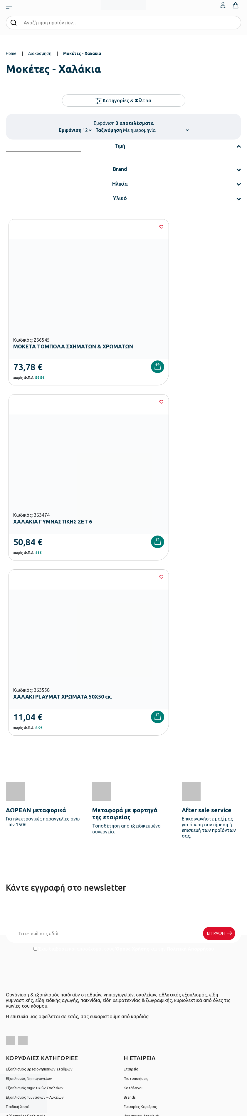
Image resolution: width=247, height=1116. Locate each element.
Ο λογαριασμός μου (141, 970)
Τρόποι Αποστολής (22, 989)
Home (11, 53)
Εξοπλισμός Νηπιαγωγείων (29, 895)
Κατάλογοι (133, 904)
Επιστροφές (16, 998)
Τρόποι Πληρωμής (21, 979)
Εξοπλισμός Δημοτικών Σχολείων (34, 904)
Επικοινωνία (134, 989)
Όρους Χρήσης (132, 765)
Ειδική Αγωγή (17, 942)
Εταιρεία (131, 885)
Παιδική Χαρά (17, 923)
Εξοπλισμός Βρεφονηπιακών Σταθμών (39, 885)
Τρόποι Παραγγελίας (24, 970)
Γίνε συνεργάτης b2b (141, 932)
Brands (130, 914)
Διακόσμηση (39, 53)
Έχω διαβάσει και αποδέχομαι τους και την (123, 765)
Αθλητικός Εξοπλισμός (25, 932)
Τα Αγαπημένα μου (140, 979)
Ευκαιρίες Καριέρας (140, 923)
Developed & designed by (123, 1108)
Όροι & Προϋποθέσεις (24, 1008)
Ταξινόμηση (108, 130)
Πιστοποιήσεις (136, 895)
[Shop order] (156, 130)
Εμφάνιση (70, 130)
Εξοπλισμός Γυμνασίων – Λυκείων (35, 914)
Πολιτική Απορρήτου (190, 765)
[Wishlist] (111, 226)
